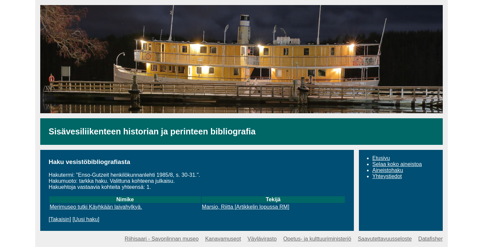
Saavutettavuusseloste (385, 239)
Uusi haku (86, 219)
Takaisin (59, 219)
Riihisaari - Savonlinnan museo (162, 239)
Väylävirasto (262, 239)
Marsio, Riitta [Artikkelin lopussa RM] (245, 207)
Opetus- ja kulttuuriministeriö (317, 239)
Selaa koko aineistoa (397, 164)
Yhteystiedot (387, 176)
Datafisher (430, 239)
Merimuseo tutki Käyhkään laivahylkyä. (96, 207)
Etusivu (381, 158)
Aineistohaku (387, 170)
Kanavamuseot (223, 239)
